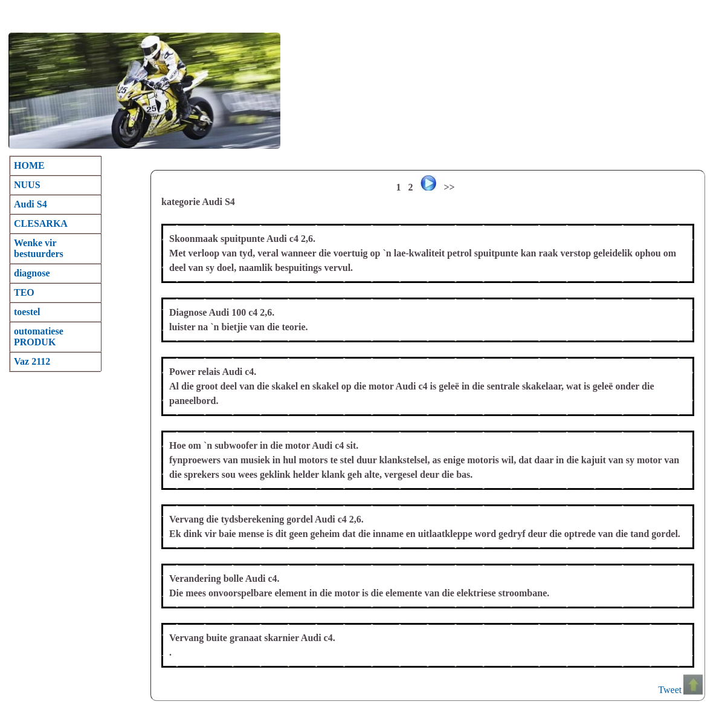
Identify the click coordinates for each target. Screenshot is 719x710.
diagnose (32, 273)
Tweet (670, 690)
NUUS (27, 185)
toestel (27, 312)
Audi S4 (30, 204)
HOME (29, 165)
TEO (24, 292)
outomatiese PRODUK (38, 336)
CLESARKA (41, 223)
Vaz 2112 (32, 361)
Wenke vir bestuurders (38, 248)
